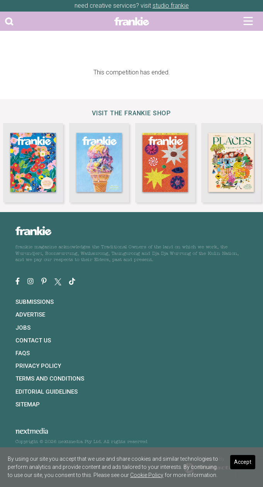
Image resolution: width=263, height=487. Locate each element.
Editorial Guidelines (46, 391)
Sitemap (27, 404)
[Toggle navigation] (248, 21)
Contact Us (33, 340)
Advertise (30, 314)
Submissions (34, 301)
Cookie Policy (146, 475)
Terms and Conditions (49, 378)
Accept (242, 462)
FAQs (22, 353)
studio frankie (171, 5)
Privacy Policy (38, 365)
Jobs (23, 327)
